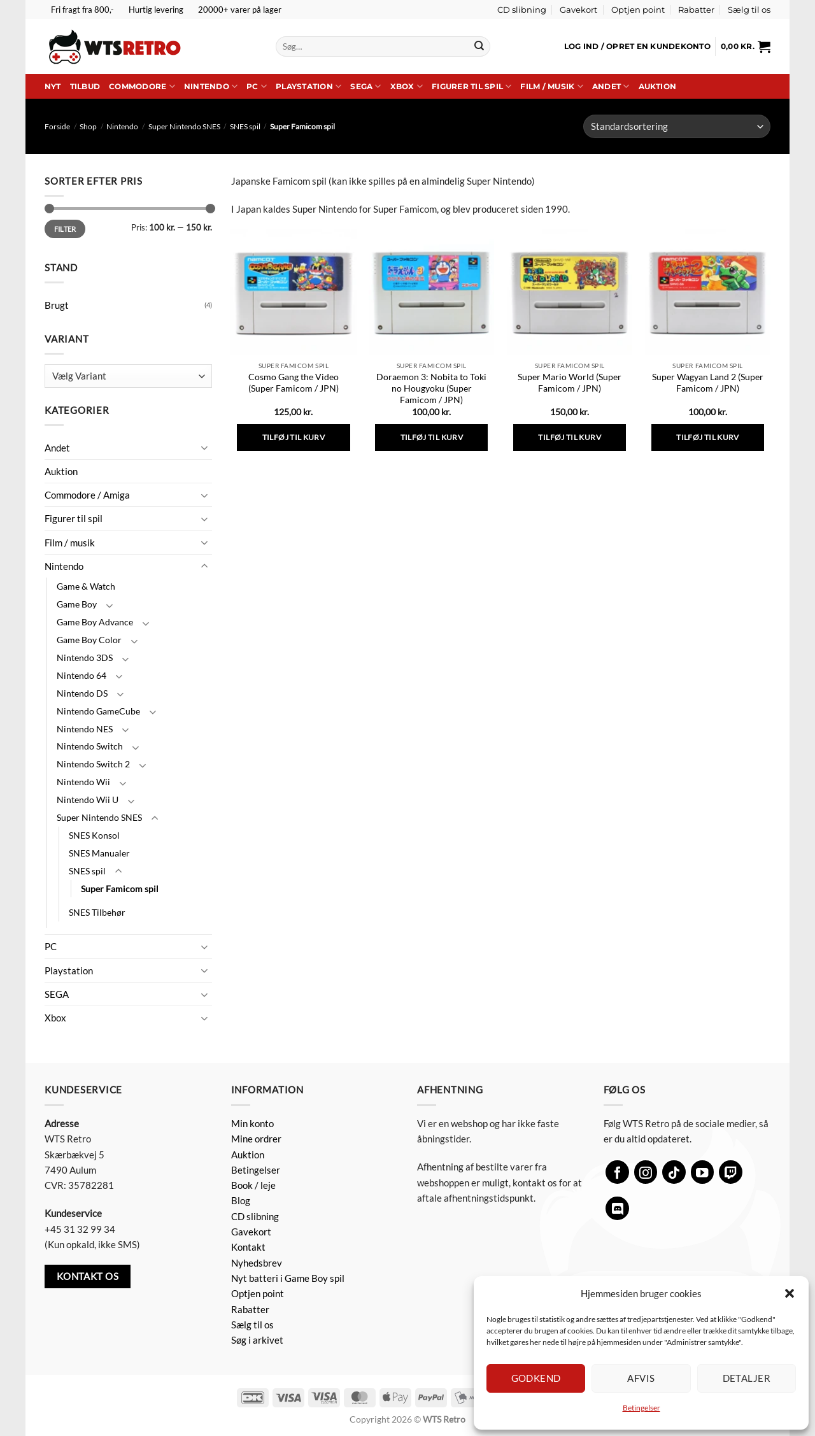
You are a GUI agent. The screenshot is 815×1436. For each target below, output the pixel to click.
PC (256, 86)
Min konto (252, 1123)
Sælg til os (749, 9)
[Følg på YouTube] (703, 1172)
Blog (240, 1200)
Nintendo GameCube (98, 711)
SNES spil (245, 126)
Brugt (57, 305)
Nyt (53, 86)
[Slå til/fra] (204, 447)
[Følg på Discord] (617, 1208)
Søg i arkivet (257, 1340)
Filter (65, 229)
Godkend (536, 1378)
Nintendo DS (82, 693)
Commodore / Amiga (87, 495)
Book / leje (253, 1185)
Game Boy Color (89, 639)
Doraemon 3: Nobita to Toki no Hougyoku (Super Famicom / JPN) (431, 388)
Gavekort (578, 9)
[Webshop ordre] (676, 126)
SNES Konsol (94, 835)
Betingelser (641, 1407)
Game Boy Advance (95, 621)
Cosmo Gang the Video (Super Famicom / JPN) (293, 382)
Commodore (142, 86)
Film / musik (551, 86)
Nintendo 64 (81, 675)
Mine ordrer (256, 1138)
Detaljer (747, 1378)
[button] (789, 1293)
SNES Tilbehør (97, 912)
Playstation (308, 86)
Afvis (641, 1378)
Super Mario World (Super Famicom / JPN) (569, 382)
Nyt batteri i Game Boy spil (287, 1278)
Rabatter (696, 9)
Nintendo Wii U (87, 799)
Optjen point (638, 9)
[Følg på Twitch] (731, 1172)
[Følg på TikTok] (674, 1172)
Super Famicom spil (120, 888)
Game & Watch (86, 586)
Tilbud (85, 86)
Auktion (658, 86)
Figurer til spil (471, 86)
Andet (611, 86)
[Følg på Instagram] (646, 1172)
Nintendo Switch (90, 746)
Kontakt (248, 1247)
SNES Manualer (99, 853)
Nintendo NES (85, 728)
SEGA (365, 86)
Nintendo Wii (83, 781)
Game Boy (77, 604)
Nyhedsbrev (256, 1263)
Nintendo (210, 86)
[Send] (479, 46)
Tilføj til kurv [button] (293, 437)
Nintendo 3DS (85, 657)
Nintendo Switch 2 (93, 763)
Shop (88, 126)
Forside (57, 126)
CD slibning (521, 9)
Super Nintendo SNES (184, 126)
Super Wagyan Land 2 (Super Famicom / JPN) (707, 382)
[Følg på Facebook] (617, 1172)
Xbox (406, 86)
